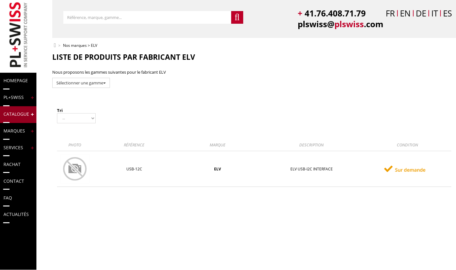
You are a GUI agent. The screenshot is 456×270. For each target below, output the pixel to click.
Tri (60, 110)
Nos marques (75, 45)
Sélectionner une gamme (81, 83)
